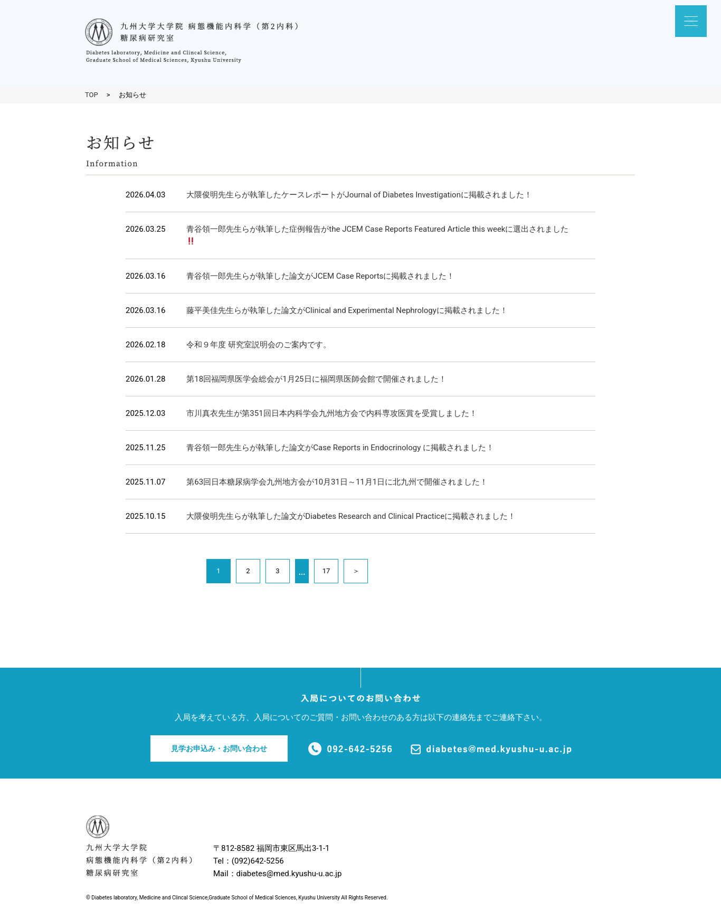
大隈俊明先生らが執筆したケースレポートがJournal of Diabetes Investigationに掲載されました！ (359, 195)
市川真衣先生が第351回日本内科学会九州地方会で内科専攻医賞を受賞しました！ (331, 413)
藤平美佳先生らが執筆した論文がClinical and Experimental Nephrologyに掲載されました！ (346, 310)
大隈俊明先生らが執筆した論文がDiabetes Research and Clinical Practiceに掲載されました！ (351, 516)
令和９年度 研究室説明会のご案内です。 (258, 344)
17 (326, 571)
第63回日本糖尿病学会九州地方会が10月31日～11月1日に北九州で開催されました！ (337, 482)
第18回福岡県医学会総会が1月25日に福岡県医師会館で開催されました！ (316, 379)
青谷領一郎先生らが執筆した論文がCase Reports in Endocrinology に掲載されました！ (340, 447)
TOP (91, 95)
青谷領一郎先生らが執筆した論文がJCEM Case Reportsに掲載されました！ (320, 276)
